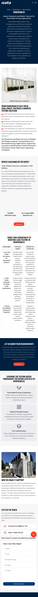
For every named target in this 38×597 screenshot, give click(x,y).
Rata (8, 10)
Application (16, 10)
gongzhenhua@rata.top (17, 526)
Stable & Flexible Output (19, 412)
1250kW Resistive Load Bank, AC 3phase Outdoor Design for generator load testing (10, 214)
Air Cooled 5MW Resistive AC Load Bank (28, 214)
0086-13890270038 (15, 533)
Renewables (27, 10)
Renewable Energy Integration (19, 393)
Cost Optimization (19, 431)
